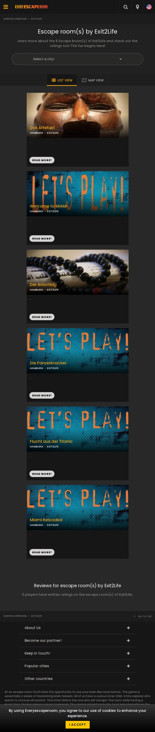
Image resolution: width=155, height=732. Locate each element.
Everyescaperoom (15, 19)
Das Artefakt (42, 127)
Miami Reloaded (46, 520)
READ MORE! (42, 238)
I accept (77, 724)
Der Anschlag (43, 284)
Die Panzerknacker (48, 363)
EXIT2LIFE (53, 211)
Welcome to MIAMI (48, 206)
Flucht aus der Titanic (51, 441)
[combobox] (137, 7)
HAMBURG (36, 211)
